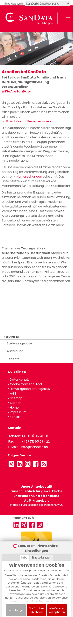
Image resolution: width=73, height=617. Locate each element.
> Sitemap (15, 398)
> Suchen (14, 403)
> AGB (12, 393)
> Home (13, 407)
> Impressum (17, 412)
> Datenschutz (19, 379)
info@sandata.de (34, 447)
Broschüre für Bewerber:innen (26, 121)
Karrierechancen (27, 176)
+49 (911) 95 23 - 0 (34, 436)
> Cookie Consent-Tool (25, 384)
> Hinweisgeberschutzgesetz (29, 389)
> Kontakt (15, 417)
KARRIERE (12, 337)
